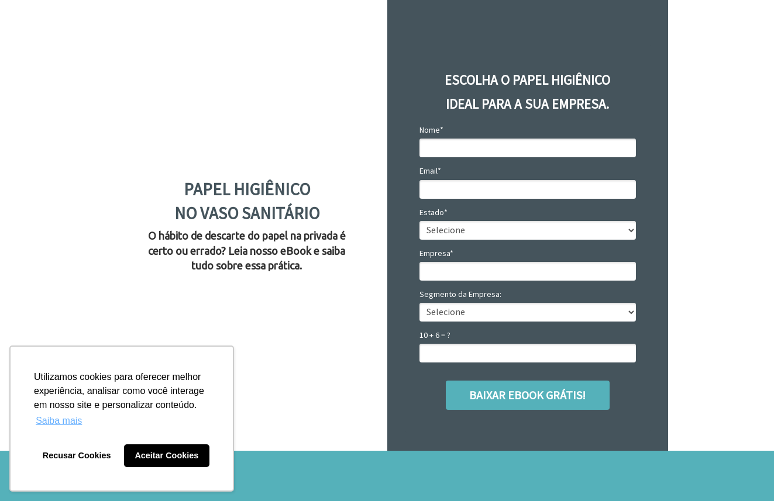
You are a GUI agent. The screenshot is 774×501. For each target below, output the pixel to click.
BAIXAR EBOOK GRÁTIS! (527, 395)
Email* (430, 171)
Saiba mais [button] (59, 421)
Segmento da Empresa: (460, 294)
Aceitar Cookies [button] (166, 455)
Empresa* (436, 253)
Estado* (433, 212)
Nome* (431, 130)
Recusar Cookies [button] (77, 455)
